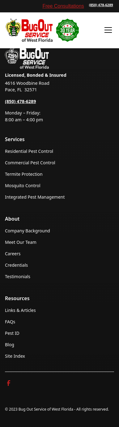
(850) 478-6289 (101, 4)
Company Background (27, 231)
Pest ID (12, 333)
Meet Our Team (20, 242)
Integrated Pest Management (35, 197)
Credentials (16, 265)
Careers (12, 254)
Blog (9, 344)
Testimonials (17, 276)
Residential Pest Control (29, 151)
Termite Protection (24, 174)
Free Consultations (63, 6)
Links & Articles (20, 310)
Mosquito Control (22, 185)
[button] (107, 30)
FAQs (10, 322)
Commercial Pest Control (30, 163)
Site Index (15, 356)
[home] (42, 30)
